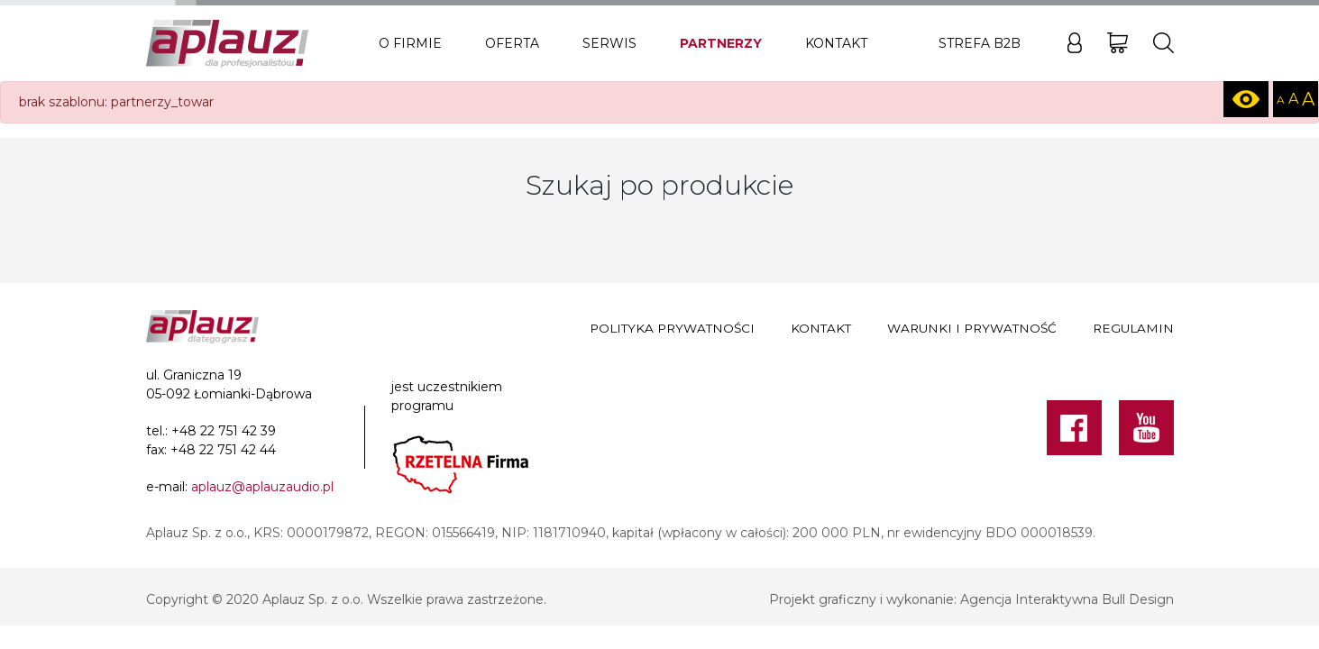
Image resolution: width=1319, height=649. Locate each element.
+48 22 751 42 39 (223, 431)
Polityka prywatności (672, 328)
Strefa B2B (980, 43)
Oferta (512, 43)
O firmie (410, 43)
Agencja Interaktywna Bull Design (1067, 599)
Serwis (609, 43)
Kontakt (836, 43)
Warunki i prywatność (972, 328)
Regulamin (1133, 328)
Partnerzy (721, 43)
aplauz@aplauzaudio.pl (262, 487)
